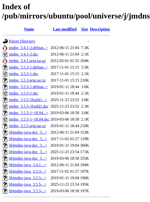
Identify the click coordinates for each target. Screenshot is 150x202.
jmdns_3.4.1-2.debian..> (28, 48)
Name (29, 29)
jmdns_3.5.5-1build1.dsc (28, 106)
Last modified (65, 29)
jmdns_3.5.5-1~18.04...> (28, 113)
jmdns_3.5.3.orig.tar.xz (27, 80)
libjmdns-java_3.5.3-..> (27, 171)
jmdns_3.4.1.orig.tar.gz (27, 61)
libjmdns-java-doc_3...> (28, 132)
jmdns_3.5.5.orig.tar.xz (27, 126)
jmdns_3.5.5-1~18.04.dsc (29, 119)
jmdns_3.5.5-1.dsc (23, 93)
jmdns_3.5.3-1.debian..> (28, 67)
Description (100, 29)
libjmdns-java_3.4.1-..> (27, 165)
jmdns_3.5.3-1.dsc (23, 74)
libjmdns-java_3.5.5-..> (27, 178)
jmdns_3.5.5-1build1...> (28, 100)
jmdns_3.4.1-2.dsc (23, 54)
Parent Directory (22, 41)
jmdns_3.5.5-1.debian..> (28, 87)
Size (84, 29)
